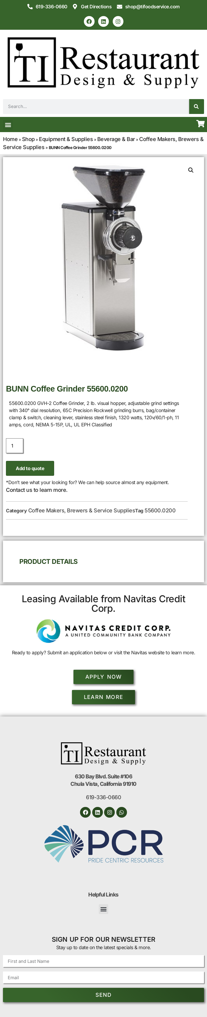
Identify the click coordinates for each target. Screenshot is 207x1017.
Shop (28, 139)
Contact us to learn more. (37, 490)
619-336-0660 (103, 797)
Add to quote (30, 468)
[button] (8, 125)
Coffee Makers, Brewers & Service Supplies (81, 510)
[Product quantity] (14, 445)
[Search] (196, 106)
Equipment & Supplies (66, 139)
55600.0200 (160, 510)
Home (10, 139)
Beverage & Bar (116, 139)
